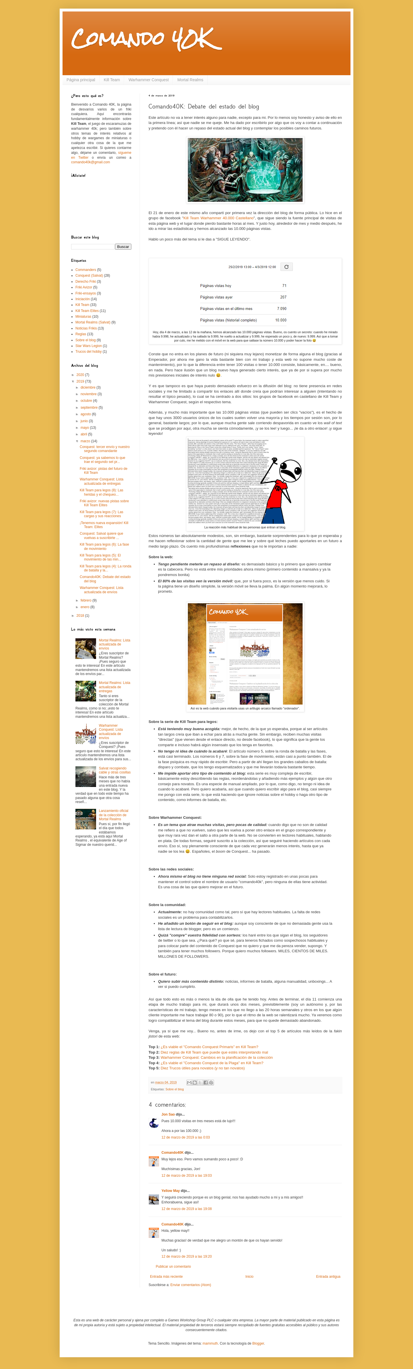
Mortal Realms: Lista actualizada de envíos (114, 644)
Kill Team (112, 79)
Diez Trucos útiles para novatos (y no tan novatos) (203, 1068)
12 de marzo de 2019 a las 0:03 (185, 1137)
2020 (81, 375)
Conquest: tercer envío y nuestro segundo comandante (105, 449)
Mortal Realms (190, 79)
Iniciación (82, 299)
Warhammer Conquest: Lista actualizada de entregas (101, 481)
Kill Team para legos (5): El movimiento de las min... (100, 557)
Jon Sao (168, 1114)
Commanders (85, 270)
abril (84, 434)
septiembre (90, 408)
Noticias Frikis (86, 328)
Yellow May (170, 1191)
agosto (86, 414)
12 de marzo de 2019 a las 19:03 (186, 1176)
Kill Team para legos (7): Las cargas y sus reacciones (101, 514)
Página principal (81, 79)
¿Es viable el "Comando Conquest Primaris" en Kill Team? (209, 1047)
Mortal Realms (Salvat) (92, 322)
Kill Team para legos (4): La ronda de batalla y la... (105, 568)
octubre (87, 401)
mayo (85, 428)
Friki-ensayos (85, 293)
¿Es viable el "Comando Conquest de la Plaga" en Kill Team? (212, 1063)
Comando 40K (141, 38)
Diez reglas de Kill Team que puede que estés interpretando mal (214, 1052)
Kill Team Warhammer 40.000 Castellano (219, 218)
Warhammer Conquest (148, 79)
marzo (86, 441)
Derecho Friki (85, 282)
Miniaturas (83, 317)
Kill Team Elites (87, 311)
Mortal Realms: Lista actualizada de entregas (114, 687)
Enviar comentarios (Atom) (190, 1285)
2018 (81, 616)
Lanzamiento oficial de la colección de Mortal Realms (113, 815)
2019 (81, 381)
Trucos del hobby (88, 352)
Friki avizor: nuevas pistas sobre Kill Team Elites (104, 503)
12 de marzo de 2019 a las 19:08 (186, 1209)
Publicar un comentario (173, 1267)
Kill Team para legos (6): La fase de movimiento (104, 546)
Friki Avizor (83, 287)
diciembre (88, 387)
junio (85, 421)
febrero (86, 600)
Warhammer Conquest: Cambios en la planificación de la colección (217, 1057)
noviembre (89, 394)
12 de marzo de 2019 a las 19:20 (186, 1256)
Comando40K (172, 1153)
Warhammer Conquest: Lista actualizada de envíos (101, 590)
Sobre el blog (174, 1089)
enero (85, 607)
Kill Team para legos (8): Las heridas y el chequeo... (101, 492)
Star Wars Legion (88, 346)
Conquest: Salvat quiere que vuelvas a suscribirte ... (101, 536)
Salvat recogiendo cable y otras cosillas (115, 770)
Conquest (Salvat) (89, 276)
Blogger (258, 1343)
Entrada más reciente (166, 1277)
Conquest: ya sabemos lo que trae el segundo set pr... (102, 460)
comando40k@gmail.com (90, 162)
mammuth (210, 1343)
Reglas (80, 334)
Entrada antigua (328, 1277)
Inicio (250, 1277)
